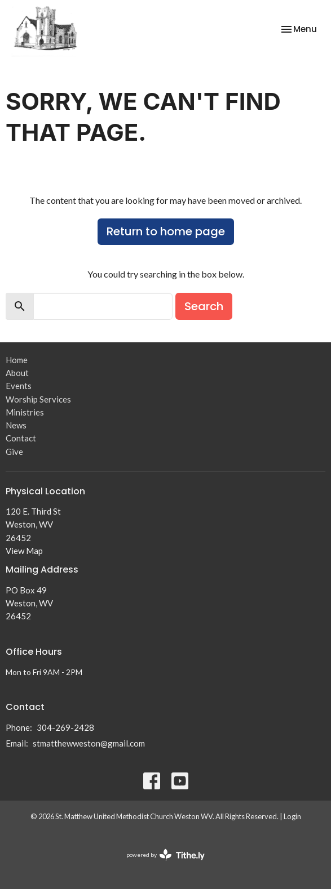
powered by (165, 855)
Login (292, 816)
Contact (21, 438)
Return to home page (166, 231)
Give (14, 451)
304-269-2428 (65, 727)
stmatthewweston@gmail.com (89, 743)
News (16, 425)
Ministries (25, 412)
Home (17, 360)
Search (203, 306)
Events (19, 386)
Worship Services (38, 399)
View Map (24, 551)
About (17, 373)
